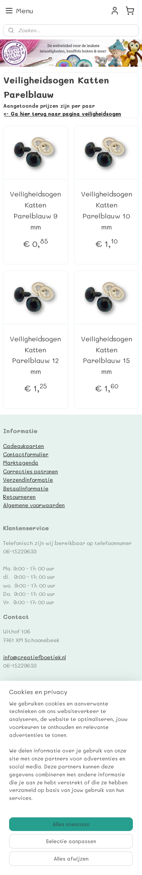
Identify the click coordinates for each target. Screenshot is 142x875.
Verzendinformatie (28, 479)
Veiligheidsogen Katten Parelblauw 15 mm (106, 354)
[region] (71, 754)
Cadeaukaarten (23, 445)
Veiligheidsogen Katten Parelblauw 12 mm (35, 354)
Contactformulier (25, 454)
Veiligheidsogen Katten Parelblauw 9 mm (35, 210)
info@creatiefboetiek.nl (34, 657)
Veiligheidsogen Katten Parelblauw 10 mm (106, 210)
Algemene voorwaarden (34, 504)
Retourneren (19, 496)
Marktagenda (20, 462)
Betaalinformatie (25, 488)
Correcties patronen (30, 471)
